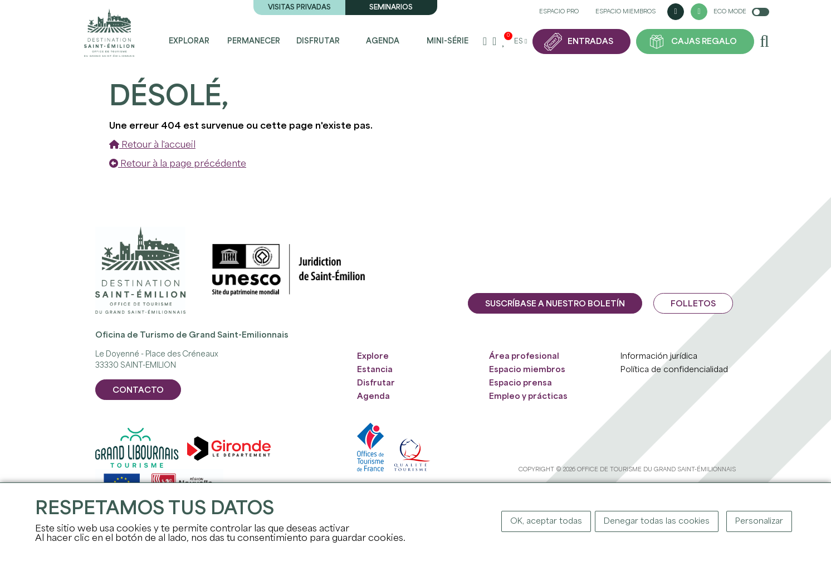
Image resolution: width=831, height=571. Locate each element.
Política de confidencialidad (674, 370)
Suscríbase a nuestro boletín (555, 304)
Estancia (375, 370)
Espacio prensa (520, 383)
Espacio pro (559, 11)
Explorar (189, 41)
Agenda (382, 41)
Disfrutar (318, 41)
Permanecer (253, 41)
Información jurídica (658, 356)
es (520, 41)
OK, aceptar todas (546, 521)
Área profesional (524, 356)
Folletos (693, 304)
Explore (373, 356)
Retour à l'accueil (152, 145)
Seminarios (391, 7)
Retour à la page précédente (177, 164)
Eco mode (741, 12)
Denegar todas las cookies (657, 521)
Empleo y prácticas (528, 397)
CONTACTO (138, 390)
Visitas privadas (299, 7)
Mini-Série (447, 41)
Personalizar (759, 521)
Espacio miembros (625, 11)
